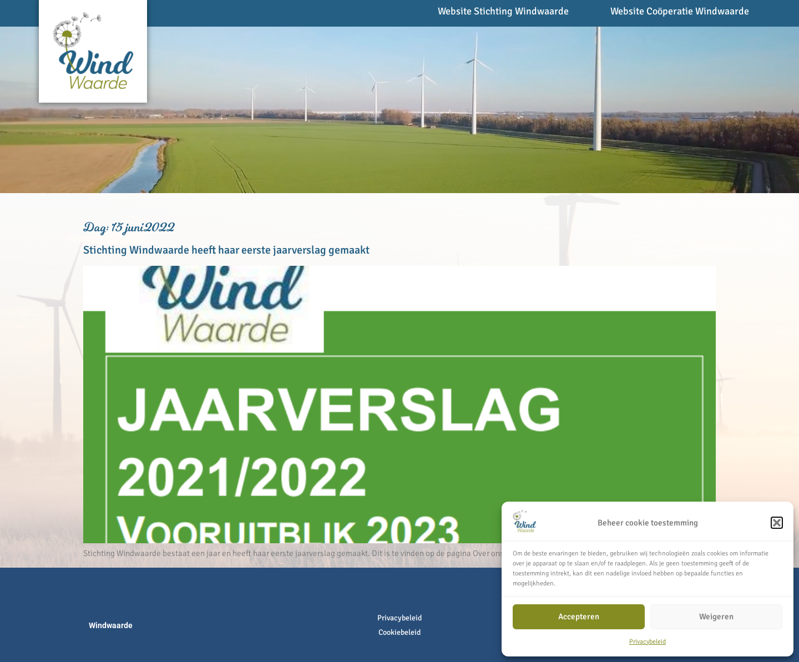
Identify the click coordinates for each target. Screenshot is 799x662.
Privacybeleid (647, 642)
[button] (776, 522)
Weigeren (716, 616)
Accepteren (578, 616)
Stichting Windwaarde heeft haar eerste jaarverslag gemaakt (226, 250)
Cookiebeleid (399, 632)
